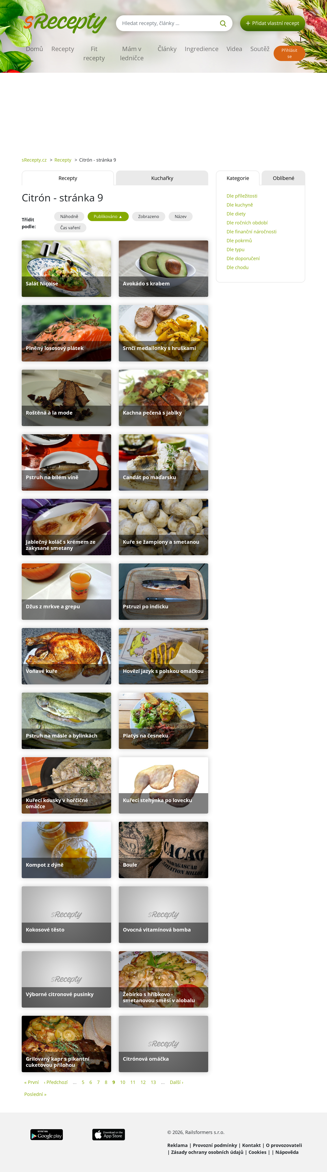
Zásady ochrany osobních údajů (207, 1152)
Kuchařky (162, 178)
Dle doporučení (243, 258)
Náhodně (69, 216)
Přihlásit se (289, 53)
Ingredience (201, 48)
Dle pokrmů (239, 240)
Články (167, 48)
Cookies (257, 1152)
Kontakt (251, 1145)
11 (132, 1082)
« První (31, 1082)
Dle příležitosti (242, 196)
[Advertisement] (163, 111)
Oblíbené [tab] (283, 178)
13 (153, 1082)
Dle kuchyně (240, 205)
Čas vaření (70, 228)
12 (143, 1082)
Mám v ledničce (132, 53)
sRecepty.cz (34, 160)
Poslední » (35, 1094)
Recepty (62, 48)
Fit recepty (94, 53)
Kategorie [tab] (238, 178)
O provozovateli (284, 1145)
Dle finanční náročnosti (252, 231)
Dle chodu (238, 267)
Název (180, 216)
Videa (234, 48)
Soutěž (260, 48)
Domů (34, 48)
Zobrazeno (148, 216)
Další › (176, 1082)
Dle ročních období (247, 223)
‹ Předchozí (56, 1082)
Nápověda (287, 1152)
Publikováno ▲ (108, 216)
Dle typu (235, 249)
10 (122, 1082)
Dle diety (236, 214)
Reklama (177, 1145)
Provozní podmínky (215, 1145)
